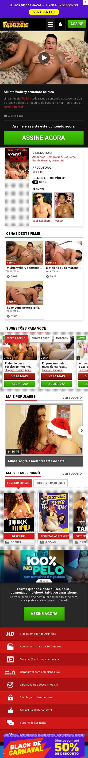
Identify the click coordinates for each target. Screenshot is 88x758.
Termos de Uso (33, 728)
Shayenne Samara (14, 357)
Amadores (38, 144)
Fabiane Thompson (52, 357)
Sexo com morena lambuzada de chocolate (24, 294)
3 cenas (13, 524)
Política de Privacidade (67, 728)
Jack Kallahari (42, 194)
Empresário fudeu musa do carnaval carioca (54, 352)
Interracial (58, 147)
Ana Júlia (30, 357)
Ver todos (71, 384)
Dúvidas (9, 728)
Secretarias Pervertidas (47, 518)
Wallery (26, 85)
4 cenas (44, 524)
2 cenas (75, 524)
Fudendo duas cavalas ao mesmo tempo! (17, 352)
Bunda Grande (41, 147)
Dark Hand (17, 518)
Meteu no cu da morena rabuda (64, 254)
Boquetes (70, 144)
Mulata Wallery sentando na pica (24, 254)
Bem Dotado (54, 144)
